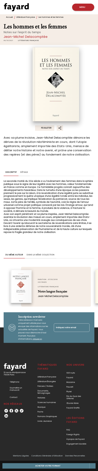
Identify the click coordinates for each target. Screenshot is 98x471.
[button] (28, 40)
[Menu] (83, 7)
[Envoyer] (86, 327)
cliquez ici (37, 339)
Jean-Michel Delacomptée (25, 37)
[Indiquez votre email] (68, 327)
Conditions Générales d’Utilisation (47, 455)
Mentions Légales (21, 455)
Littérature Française (25, 17)
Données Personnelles (75, 455)
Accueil (9, 17)
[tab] (11, 172)
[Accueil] (16, 7)
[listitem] (6, 410)
